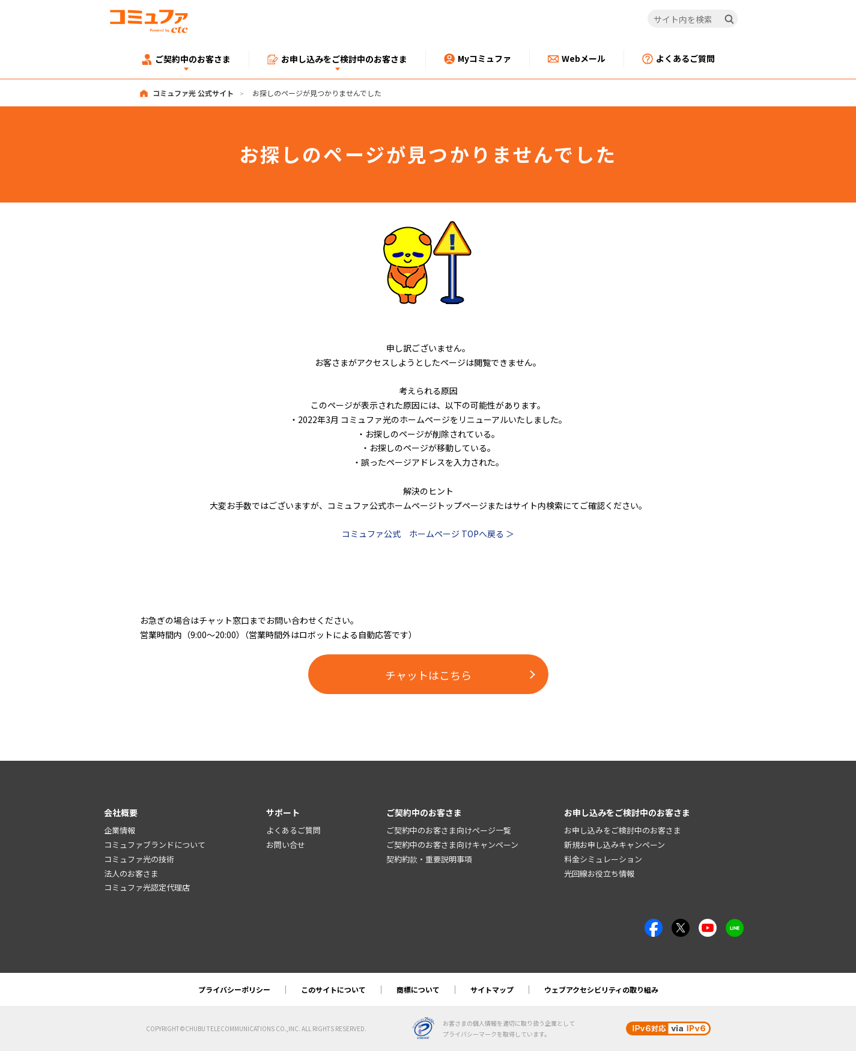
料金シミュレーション (603, 859)
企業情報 (119, 830)
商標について (418, 989)
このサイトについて (333, 989)
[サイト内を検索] (692, 19)
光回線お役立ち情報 (599, 873)
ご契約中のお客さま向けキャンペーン (452, 844)
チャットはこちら (428, 675)
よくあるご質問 (293, 830)
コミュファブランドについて (154, 844)
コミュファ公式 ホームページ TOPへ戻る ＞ (428, 534)
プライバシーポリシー (234, 989)
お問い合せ (285, 844)
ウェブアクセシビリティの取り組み (601, 989)
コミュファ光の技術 (139, 859)
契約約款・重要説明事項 (429, 859)
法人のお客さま (131, 873)
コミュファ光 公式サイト (193, 93)
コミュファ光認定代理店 (147, 888)
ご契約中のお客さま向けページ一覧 (448, 830)
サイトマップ (492, 989)
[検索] (729, 19)
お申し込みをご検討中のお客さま (622, 830)
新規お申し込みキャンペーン (614, 844)
